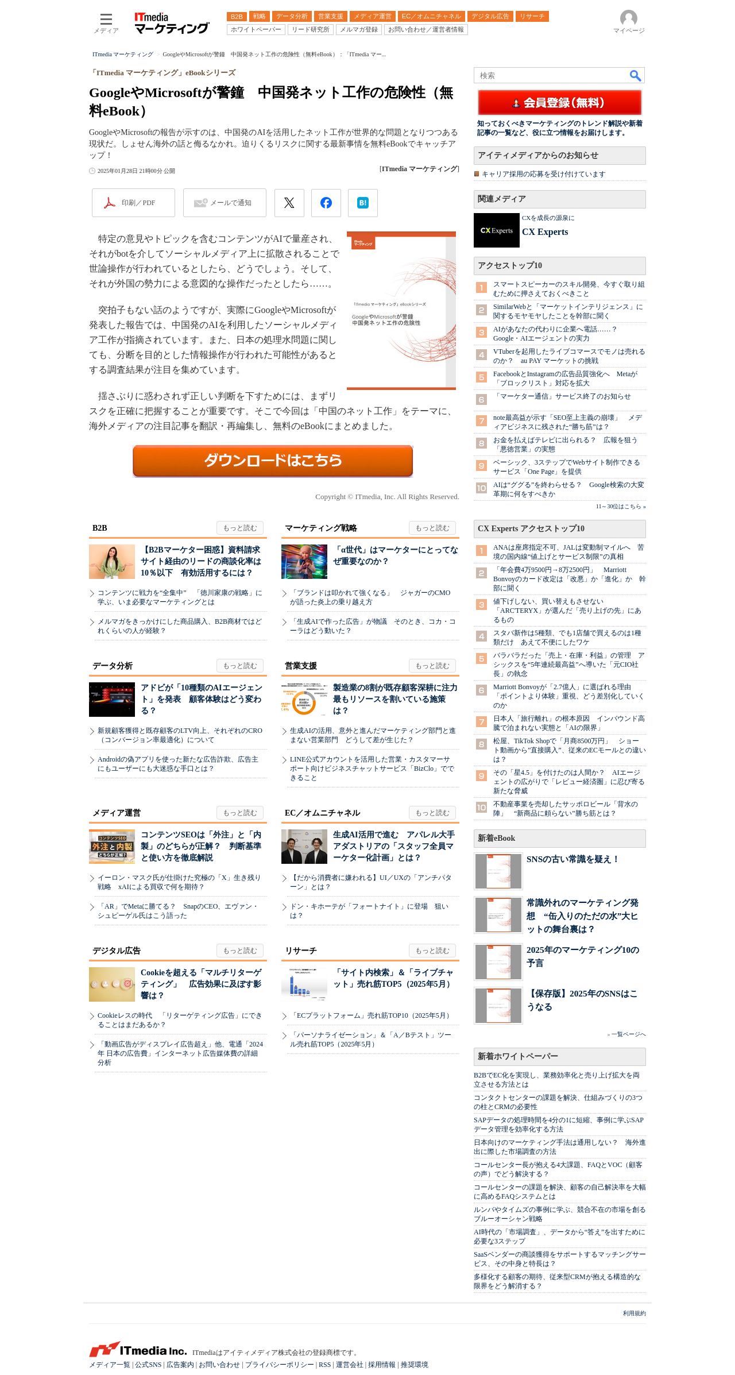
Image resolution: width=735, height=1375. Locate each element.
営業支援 (301, 666)
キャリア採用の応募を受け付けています (544, 174)
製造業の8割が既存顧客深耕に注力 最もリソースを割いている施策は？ (399, 699)
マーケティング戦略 (321, 528)
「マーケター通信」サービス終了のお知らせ (562, 396)
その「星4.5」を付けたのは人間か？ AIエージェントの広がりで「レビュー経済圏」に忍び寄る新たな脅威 (569, 781)
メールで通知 (231, 203)
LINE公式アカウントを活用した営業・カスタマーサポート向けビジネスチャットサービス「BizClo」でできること (372, 768)
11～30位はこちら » (621, 506)
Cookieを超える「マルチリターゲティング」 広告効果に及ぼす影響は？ (201, 984)
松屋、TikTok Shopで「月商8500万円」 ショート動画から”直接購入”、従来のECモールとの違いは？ (569, 750)
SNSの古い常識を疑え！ (573, 859)
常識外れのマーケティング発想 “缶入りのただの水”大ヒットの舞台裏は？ (583, 916)
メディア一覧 (109, 1365)
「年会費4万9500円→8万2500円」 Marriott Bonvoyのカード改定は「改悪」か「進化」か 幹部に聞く (569, 579)
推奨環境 (414, 1365)
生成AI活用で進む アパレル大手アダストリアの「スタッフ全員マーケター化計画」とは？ (394, 846)
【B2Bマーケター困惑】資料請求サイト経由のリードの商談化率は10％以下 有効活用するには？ (201, 561)
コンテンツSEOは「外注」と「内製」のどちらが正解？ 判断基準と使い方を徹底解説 (201, 846)
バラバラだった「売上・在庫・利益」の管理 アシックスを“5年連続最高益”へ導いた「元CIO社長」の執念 (569, 664)
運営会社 (349, 1365)
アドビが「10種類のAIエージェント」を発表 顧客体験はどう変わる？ (201, 699)
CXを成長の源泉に (548, 217)
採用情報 (382, 1365)
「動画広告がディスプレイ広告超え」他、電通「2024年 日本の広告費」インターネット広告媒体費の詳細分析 (180, 1053)
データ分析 (112, 666)
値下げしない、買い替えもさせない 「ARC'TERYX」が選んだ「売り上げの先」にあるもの (567, 610)
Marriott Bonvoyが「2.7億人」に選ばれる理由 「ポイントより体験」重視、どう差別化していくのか (569, 696)
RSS (325, 1365)
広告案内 (180, 1365)
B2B (99, 528)
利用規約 (634, 1313)
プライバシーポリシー (279, 1365)
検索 (636, 75)
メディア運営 (116, 813)
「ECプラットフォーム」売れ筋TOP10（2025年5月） (371, 1015)
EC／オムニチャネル (322, 813)
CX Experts (545, 232)
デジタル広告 (116, 951)
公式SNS (148, 1365)
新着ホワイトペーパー (518, 1056)
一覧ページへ (629, 1034)
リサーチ (301, 951)
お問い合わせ (219, 1365)
